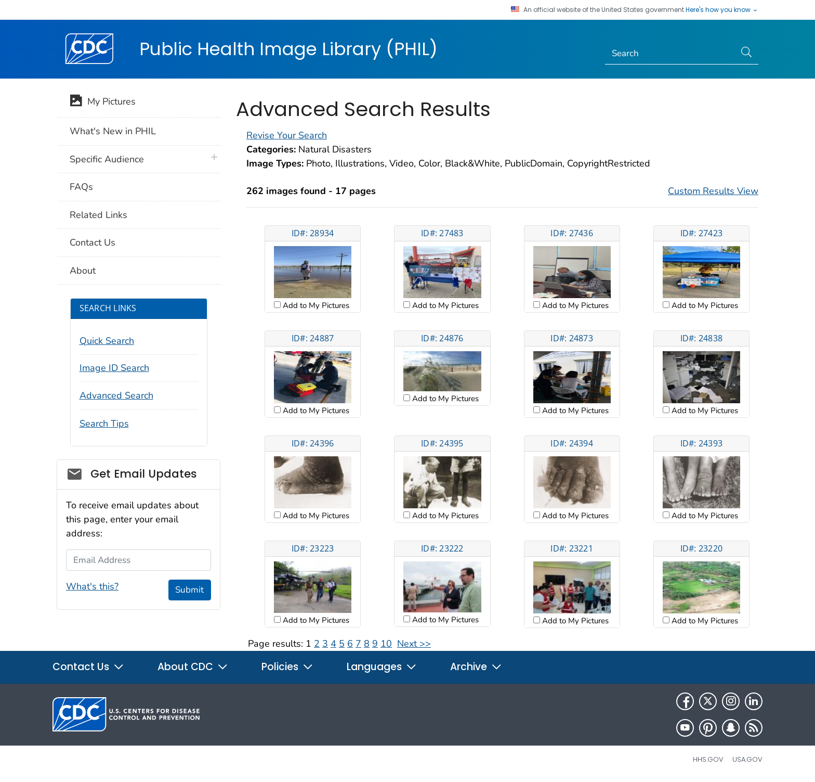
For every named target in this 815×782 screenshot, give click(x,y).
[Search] (670, 53)
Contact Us (92, 242)
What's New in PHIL (113, 131)
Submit (189, 590)
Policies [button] (287, 667)
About (83, 270)
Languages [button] (382, 667)
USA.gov (747, 759)
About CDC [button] (192, 667)
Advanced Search (116, 395)
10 (386, 643)
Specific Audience (107, 159)
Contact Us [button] (88, 667)
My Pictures (103, 102)
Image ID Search (114, 368)
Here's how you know (722, 10)
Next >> (414, 643)
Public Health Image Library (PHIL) (288, 49)
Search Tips (104, 423)
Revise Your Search (286, 135)
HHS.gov (708, 759)
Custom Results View (713, 191)
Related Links (98, 215)
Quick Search (107, 341)
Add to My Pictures (315, 305)
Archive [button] (476, 667)
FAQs (81, 187)
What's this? (92, 586)
